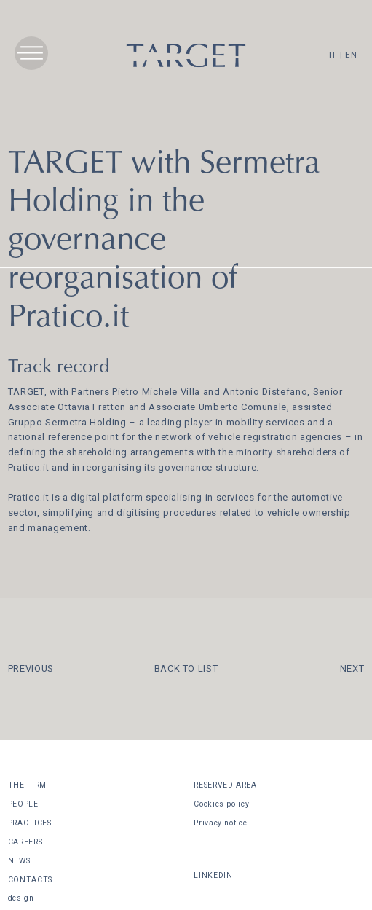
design (21, 898)
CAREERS (25, 842)
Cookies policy (221, 804)
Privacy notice (220, 823)
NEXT (352, 668)
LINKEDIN (213, 875)
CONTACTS (30, 879)
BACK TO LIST (186, 668)
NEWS (19, 861)
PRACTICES (30, 823)
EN (351, 55)
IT (333, 55)
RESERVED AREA (225, 785)
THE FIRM (27, 785)
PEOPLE (23, 804)
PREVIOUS (31, 668)
